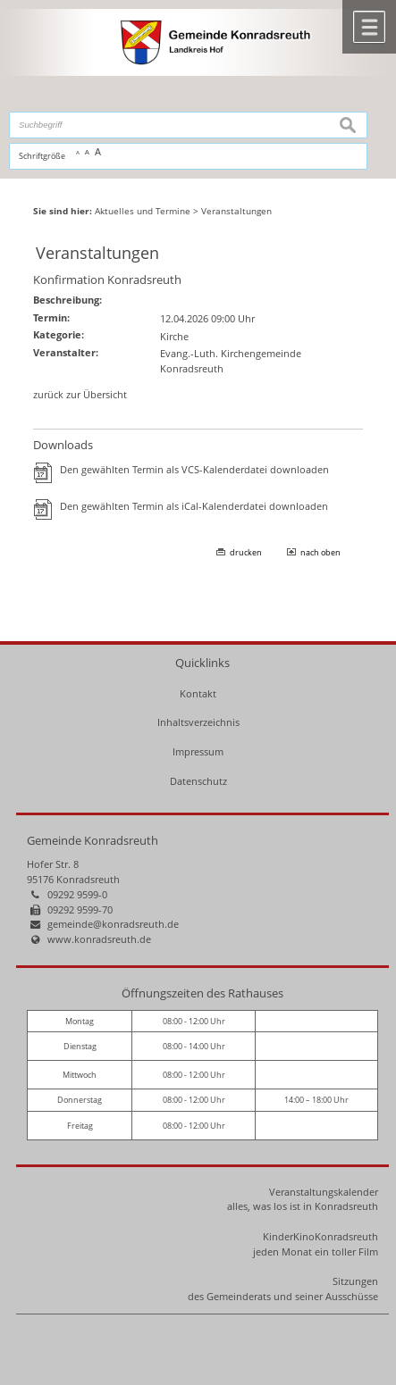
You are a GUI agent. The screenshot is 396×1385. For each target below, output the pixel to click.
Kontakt (198, 693)
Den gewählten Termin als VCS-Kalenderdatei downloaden (194, 469)
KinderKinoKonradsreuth (320, 1236)
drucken (246, 552)
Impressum (198, 751)
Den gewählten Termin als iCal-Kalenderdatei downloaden (194, 506)
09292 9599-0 (77, 894)
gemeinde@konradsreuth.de (113, 923)
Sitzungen (355, 1281)
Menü (369, 27)
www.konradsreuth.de (99, 939)
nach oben (320, 552)
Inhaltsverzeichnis (198, 722)
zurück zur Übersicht (80, 394)
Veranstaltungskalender (323, 1191)
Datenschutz (198, 781)
